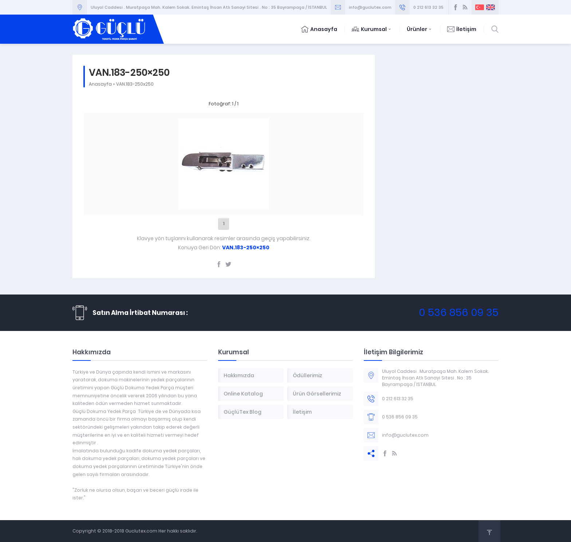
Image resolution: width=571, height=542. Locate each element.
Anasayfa (319, 29)
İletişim (461, 29)
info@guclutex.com (370, 7)
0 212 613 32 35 (428, 7)
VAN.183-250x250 (135, 84)
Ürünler (420, 29)
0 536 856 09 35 (459, 312)
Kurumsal (372, 29)
